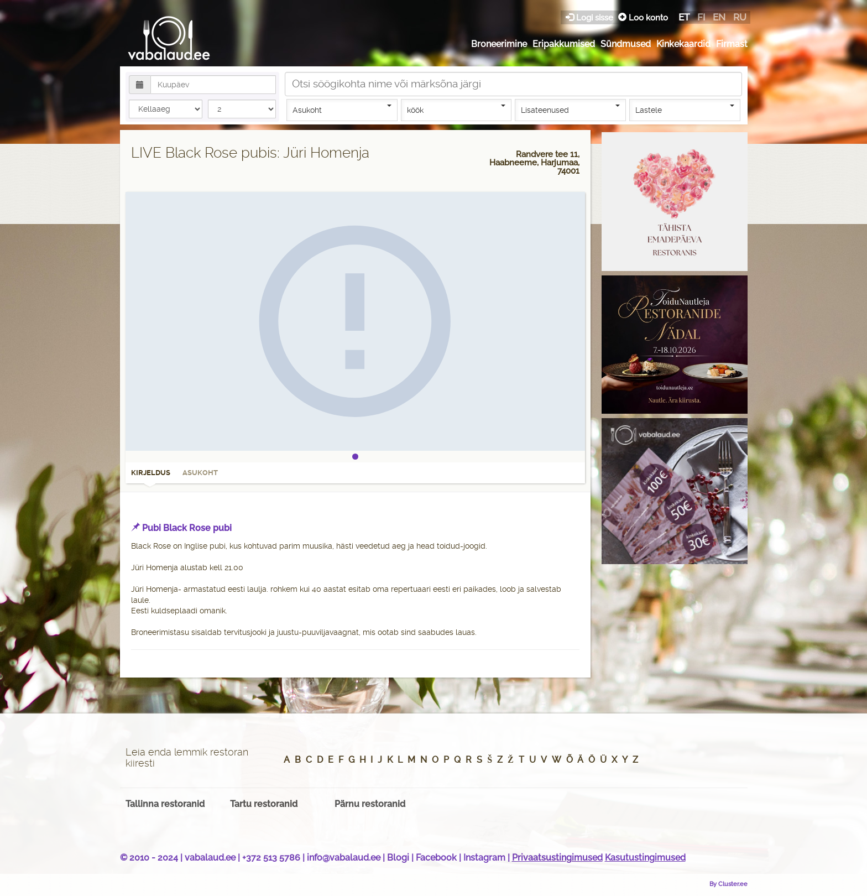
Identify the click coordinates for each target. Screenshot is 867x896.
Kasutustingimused (645, 857)
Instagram (484, 857)
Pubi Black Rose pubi (187, 528)
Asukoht (342, 109)
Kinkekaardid (683, 44)
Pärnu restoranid (370, 804)
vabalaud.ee (210, 857)
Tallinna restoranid (165, 804)
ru (739, 17)
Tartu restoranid (263, 804)
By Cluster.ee (728, 884)
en (719, 17)
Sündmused (625, 44)
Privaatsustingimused (557, 857)
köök (456, 109)
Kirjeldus (150, 476)
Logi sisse (590, 17)
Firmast (732, 44)
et (684, 17)
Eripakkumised (563, 44)
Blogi (398, 857)
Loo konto (643, 17)
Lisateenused (570, 109)
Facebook (436, 857)
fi (701, 17)
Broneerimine (499, 44)
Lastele (684, 109)
